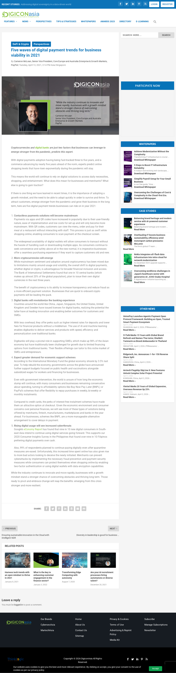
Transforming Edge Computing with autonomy (71, 575)
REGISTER (167, 4)
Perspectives (44, 21)
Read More (139, 230)
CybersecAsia (48, 625)
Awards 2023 (107, 21)
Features (9, 21)
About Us (80, 625)
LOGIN (154, 4)
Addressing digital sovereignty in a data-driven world (46, 4)
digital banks (42, 147)
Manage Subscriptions (156, 625)
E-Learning (142, 21)
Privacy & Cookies (119, 619)
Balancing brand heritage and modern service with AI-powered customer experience (152, 221)
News (25, 21)
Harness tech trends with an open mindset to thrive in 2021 (17, 575)
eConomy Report (33, 429)
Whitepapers (88, 21)
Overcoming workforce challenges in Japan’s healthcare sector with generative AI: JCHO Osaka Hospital (152, 274)
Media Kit (115, 640)
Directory (125, 21)
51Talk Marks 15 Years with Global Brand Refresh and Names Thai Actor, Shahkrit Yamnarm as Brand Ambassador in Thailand (145, 338)
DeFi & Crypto (21, 44)
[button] (155, 23)
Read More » (129, 330)
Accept (155, 668)
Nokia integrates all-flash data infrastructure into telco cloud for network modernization (150, 257)
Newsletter (150, 630)
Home (78, 619)
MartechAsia (47, 630)
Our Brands (46, 619)
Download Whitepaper (145, 160)
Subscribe (149, 619)
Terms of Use (117, 625)
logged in (18, 605)
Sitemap (79, 636)
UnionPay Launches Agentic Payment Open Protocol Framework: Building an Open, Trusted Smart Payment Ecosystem (146, 319)
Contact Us (81, 630)
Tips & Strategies (66, 21)
